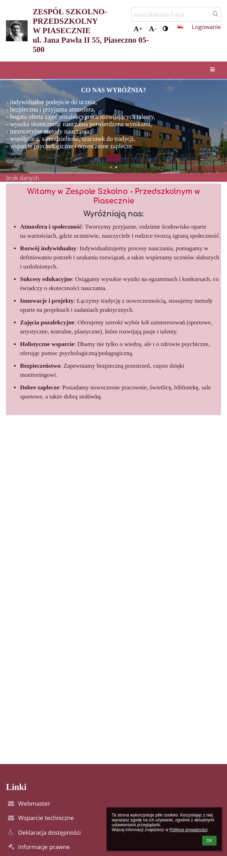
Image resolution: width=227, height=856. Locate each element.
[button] (180, 26)
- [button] (152, 28)
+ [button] (137, 28)
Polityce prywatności (188, 829)
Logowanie (206, 26)
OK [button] (209, 840)
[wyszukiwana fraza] (176, 14)
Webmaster (34, 803)
